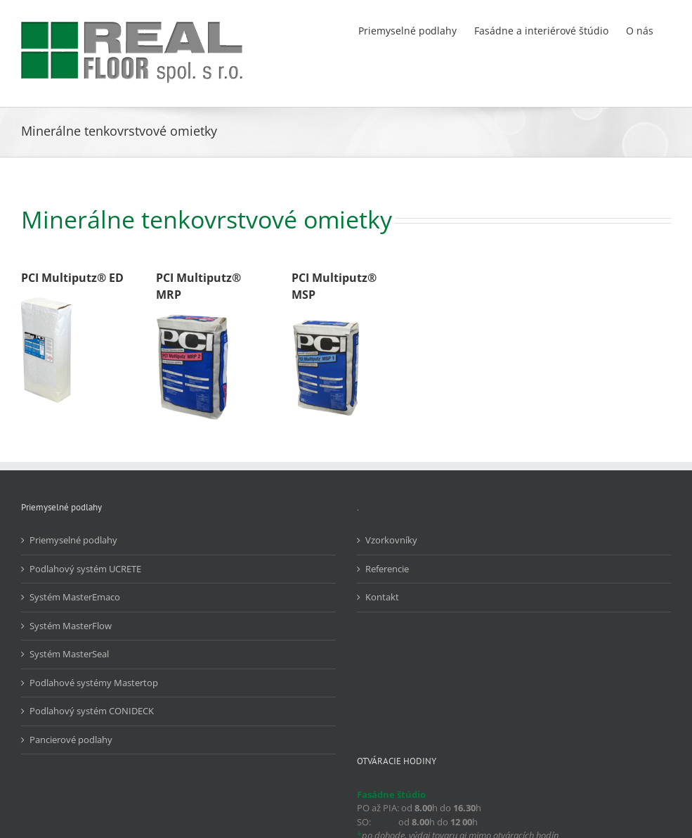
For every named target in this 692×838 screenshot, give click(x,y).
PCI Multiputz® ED (72, 277)
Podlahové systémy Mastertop (94, 682)
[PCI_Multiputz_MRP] (193, 318)
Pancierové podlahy (71, 739)
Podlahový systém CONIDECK (92, 710)
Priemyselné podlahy (73, 540)
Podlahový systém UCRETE (85, 568)
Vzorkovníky (391, 540)
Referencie (387, 568)
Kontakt (382, 597)
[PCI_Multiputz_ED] (46, 301)
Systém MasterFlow (71, 625)
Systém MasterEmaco (75, 597)
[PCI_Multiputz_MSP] (327, 318)
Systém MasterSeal (69, 653)
